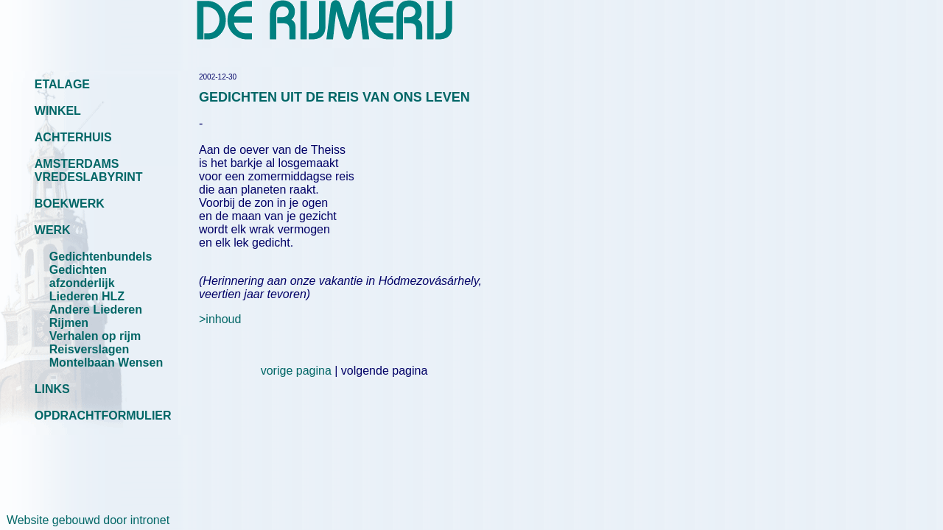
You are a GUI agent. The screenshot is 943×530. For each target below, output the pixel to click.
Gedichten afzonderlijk (82, 276)
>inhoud (220, 319)
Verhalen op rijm (95, 336)
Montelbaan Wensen (106, 362)
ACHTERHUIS (73, 137)
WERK (53, 230)
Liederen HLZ (87, 296)
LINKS (52, 389)
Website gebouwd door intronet (84, 520)
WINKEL (58, 111)
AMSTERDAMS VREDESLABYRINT (89, 170)
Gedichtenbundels (101, 256)
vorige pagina (296, 370)
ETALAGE (62, 84)
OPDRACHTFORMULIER (103, 415)
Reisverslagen (89, 349)
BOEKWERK (70, 203)
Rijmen (68, 323)
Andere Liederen (95, 309)
